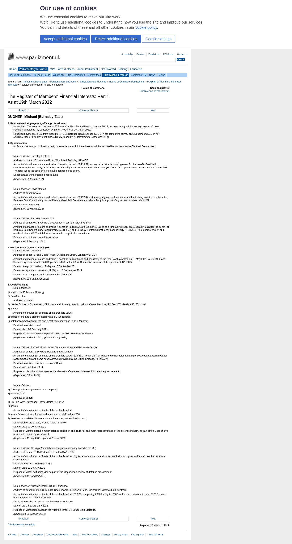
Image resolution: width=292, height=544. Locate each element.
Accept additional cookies (65, 39)
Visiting (123, 69)
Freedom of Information (57, 534)
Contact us (182, 54)
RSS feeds (168, 54)
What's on (58, 74)
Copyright (105, 534)
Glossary (25, 534)
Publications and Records (92, 81)
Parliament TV (138, 74)
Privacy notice (120, 534)
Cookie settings (158, 39)
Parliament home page (35, 81)
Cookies (140, 54)
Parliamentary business (33, 69)
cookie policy (146, 27)
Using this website (89, 534)
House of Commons (20, 74)
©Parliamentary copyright (21, 524)
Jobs (74, 534)
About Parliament (87, 69)
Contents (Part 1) (88, 110)
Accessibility (127, 54)
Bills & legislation (75, 74)
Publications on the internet (154, 91)
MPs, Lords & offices (62, 69)
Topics (161, 74)
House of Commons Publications (127, 81)
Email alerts (153, 54)
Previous (24, 110)
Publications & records (116, 74)
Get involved (108, 69)
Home (12, 69)
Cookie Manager (155, 534)
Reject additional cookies (116, 39)
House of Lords (41, 74)
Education (136, 69)
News (152, 74)
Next (152, 110)
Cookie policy (137, 534)
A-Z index (12, 534)
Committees (94, 74)
